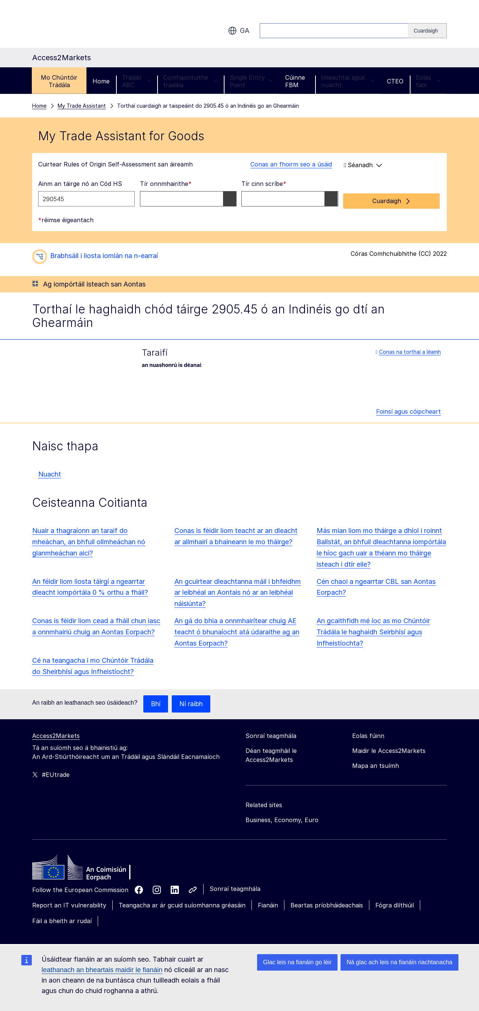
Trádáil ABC (136, 81)
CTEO (395, 81)
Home (101, 81)
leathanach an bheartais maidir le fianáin (102, 970)
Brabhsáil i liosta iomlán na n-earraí (104, 253)
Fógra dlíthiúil (394, 903)
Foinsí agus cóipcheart (408, 409)
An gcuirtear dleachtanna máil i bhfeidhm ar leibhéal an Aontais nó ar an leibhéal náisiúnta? (237, 590)
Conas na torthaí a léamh (408, 349)
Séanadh (363, 165)
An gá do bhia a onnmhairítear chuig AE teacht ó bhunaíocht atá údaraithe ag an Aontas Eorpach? (236, 630)
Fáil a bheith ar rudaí (62, 919)
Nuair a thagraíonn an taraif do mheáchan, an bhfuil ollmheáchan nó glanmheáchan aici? (88, 539)
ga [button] (238, 30)
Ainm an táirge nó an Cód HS (80, 183)
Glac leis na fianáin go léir (297, 962)
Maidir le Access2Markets (388, 749)
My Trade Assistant (82, 105)
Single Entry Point (251, 81)
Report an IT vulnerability (69, 903)
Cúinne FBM (295, 81)
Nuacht (49, 472)
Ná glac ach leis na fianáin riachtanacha (399, 962)
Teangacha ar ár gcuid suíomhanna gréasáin (182, 903)
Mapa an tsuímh (375, 764)
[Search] (427, 30)
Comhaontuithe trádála (190, 81)
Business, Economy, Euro (281, 818)
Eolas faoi (428, 81)
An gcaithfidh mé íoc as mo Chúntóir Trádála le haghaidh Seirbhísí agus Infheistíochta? (373, 630)
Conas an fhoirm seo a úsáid (286, 164)
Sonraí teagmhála (235, 887)
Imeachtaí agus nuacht (348, 81)
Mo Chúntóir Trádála (59, 81)
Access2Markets (56, 734)
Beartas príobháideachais (326, 903)
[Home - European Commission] (86, 867)
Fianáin (268, 903)
